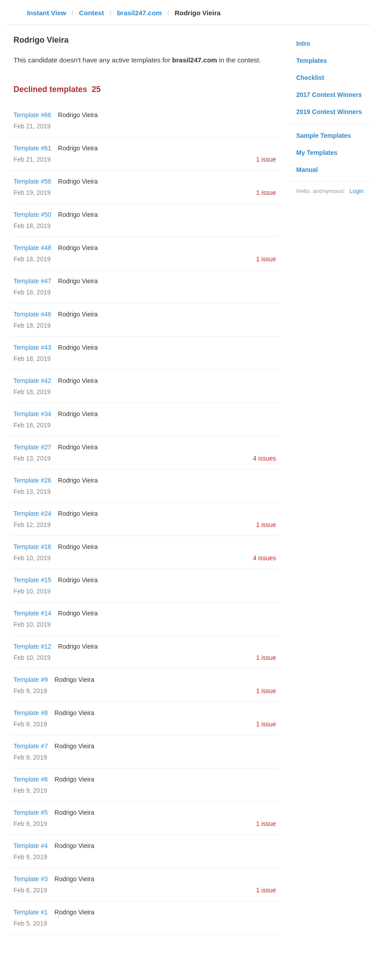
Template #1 (30, 912)
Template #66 (32, 115)
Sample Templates (323, 135)
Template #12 (32, 646)
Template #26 (32, 480)
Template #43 (32, 347)
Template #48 (32, 247)
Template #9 (30, 679)
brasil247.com (139, 13)
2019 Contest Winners (329, 111)
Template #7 (30, 746)
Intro (303, 43)
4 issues (264, 458)
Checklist (310, 77)
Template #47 (32, 281)
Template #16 (32, 546)
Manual (307, 169)
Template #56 (32, 181)
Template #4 (30, 845)
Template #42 (32, 380)
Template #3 (30, 879)
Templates (311, 60)
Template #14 (32, 613)
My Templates (316, 152)
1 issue (266, 159)
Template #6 (30, 779)
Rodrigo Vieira (78, 115)
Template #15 (32, 580)
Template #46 (32, 314)
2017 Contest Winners (329, 94)
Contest (91, 13)
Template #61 (32, 148)
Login (356, 191)
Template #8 (30, 712)
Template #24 (32, 513)
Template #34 (32, 413)
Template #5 (30, 812)
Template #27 (32, 447)
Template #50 (32, 214)
